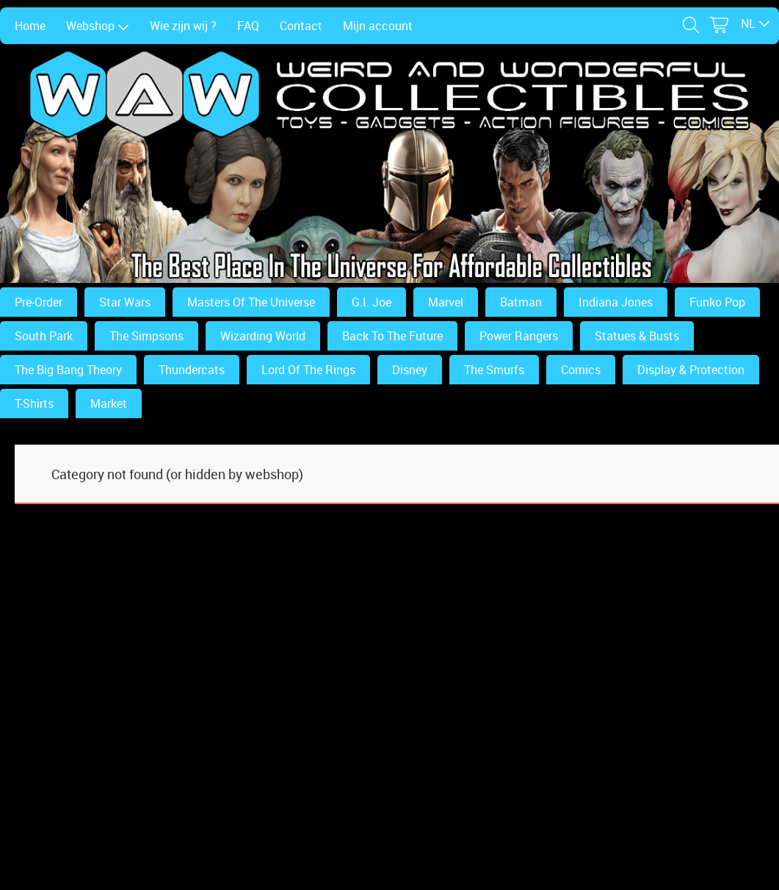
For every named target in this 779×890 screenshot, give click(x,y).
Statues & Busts (637, 336)
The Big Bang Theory (68, 370)
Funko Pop (717, 302)
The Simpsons (146, 336)
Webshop (97, 26)
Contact (301, 26)
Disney (409, 370)
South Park (44, 336)
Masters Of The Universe (251, 302)
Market (108, 403)
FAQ (248, 26)
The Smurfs (494, 370)
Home (30, 26)
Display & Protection (690, 370)
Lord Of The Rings (308, 370)
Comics (581, 370)
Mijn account (378, 26)
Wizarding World (262, 336)
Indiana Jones (616, 302)
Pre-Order (38, 302)
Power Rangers (518, 336)
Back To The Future (392, 336)
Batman (521, 302)
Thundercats (192, 370)
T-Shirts (34, 403)
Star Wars (125, 302)
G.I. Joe (371, 302)
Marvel (445, 302)
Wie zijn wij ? (183, 26)
